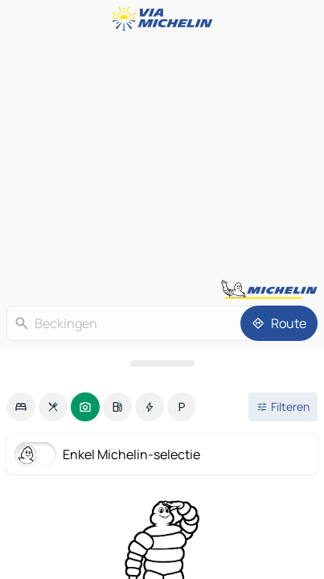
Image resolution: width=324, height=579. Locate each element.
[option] (20, 406)
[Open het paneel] (162, 363)
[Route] (279, 323)
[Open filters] (283, 406)
